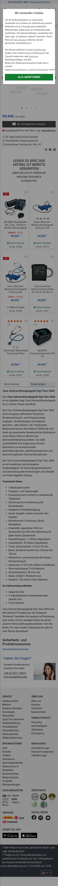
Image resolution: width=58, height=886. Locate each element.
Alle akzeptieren (29, 77)
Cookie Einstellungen (35, 49)
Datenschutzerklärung (16, 69)
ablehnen (33, 56)
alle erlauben (20, 40)
